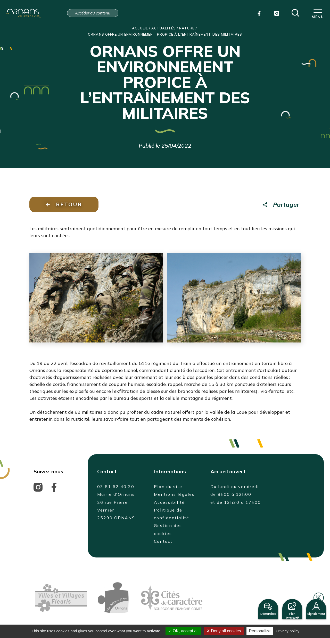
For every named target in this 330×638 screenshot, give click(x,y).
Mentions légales (174, 494)
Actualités (163, 28)
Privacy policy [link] (288, 631)
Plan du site (168, 486)
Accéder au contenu (92, 13)
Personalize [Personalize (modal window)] (260, 631)
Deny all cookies (224, 631)
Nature (186, 28)
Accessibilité (169, 502)
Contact (163, 541)
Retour (64, 204)
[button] (295, 12)
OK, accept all (183, 631)
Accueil (140, 28)
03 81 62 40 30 (115, 486)
